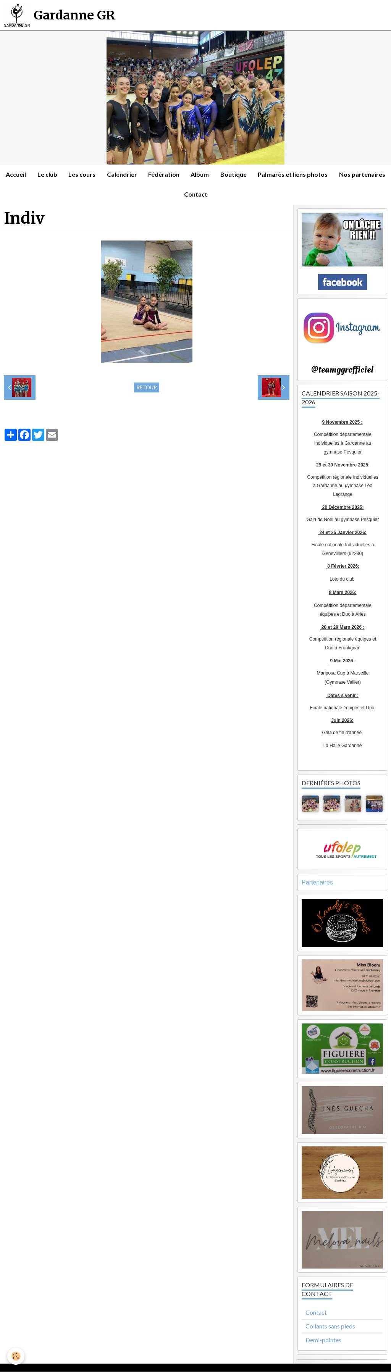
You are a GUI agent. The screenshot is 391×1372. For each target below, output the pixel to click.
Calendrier (151, 174)
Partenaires (317, 883)
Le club (76, 174)
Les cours (110, 174)
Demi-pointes (323, 1340)
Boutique (263, 174)
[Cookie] (16, 1356)
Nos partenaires (178, 194)
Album (229, 174)
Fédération (192, 174)
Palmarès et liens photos (322, 174)
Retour (146, 388)
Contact (224, 194)
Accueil (44, 174)
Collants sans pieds (330, 1326)
